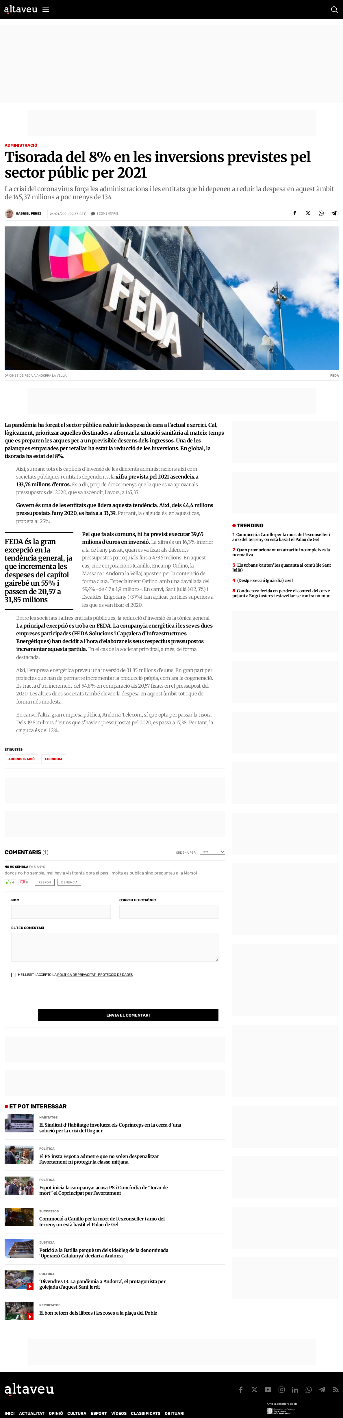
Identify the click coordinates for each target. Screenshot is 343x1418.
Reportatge (49, 1293)
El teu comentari (27, 928)
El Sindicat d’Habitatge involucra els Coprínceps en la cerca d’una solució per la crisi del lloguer (110, 1115)
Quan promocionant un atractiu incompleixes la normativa (281, 552)
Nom (15, 900)
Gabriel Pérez (28, 213)
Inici (10, 1401)
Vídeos (119, 1401)
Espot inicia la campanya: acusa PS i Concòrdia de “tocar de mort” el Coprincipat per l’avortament (103, 1178)
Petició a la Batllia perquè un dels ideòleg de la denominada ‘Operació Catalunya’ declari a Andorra (103, 1241)
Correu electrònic (137, 900)
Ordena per (186, 853)
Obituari (175, 1401)
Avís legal (195, 1409)
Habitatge (48, 1106)
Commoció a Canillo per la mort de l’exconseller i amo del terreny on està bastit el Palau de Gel (102, 1209)
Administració (21, 145)
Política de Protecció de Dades (105, 1409)
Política (47, 1137)
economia (53, 759)
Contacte (34, 1409)
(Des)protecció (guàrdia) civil (265, 580)
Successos (49, 1199)
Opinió (56, 1401)
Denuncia (69, 882)
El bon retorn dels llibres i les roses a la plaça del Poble (98, 1301)
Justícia (47, 1231)
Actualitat (32, 1401)
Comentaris (107, 214)
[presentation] (55, 998)
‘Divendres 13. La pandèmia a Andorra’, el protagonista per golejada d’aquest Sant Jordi (102, 1272)
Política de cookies (161, 1409)
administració (21, 759)
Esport (99, 1401)
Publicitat (58, 1409)
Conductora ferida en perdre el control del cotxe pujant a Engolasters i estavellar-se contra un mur (281, 593)
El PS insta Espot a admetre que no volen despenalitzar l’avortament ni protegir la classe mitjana (99, 1147)
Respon (44, 882)
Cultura (47, 1262)
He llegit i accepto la (72, 975)
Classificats (145, 1401)
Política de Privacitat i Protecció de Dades (95, 975)
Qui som (12, 1409)
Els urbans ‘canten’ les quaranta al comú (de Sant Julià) (281, 568)
